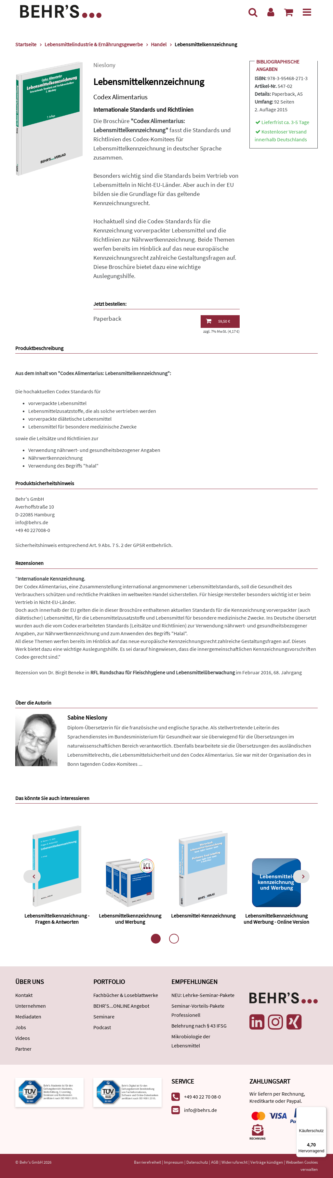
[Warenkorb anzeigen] (288, 12)
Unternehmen (30, 1006)
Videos (22, 1038)
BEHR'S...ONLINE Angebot (121, 1006)
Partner (23, 1048)
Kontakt (24, 995)
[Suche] (253, 12)
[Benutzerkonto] (270, 12)
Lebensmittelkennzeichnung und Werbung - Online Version (276, 918)
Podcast (102, 1027)
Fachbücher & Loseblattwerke (125, 995)
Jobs (20, 1027)
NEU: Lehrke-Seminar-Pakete (202, 995)
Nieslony (104, 65)
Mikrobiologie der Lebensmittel (190, 1041)
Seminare (103, 1016)
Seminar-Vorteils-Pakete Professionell (197, 1010)
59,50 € (218, 321)
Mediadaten (28, 1016)
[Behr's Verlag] (60, 10)
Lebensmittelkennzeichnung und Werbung (130, 918)
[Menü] (307, 12)
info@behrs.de (31, 522)
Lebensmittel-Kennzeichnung (203, 915)
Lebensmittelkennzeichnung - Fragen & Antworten (56, 918)
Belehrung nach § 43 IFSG (199, 1025)
